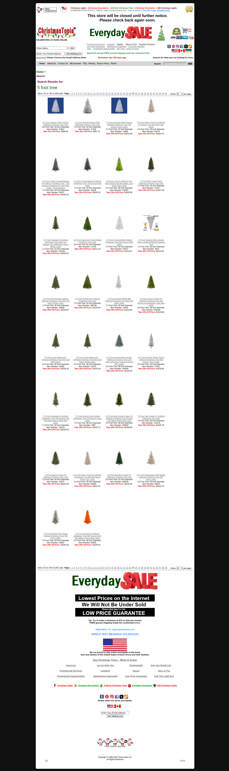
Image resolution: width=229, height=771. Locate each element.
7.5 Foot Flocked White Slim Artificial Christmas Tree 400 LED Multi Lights (119, 301)
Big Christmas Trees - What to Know (115, 660)
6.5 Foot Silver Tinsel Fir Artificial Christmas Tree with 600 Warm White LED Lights (87, 477)
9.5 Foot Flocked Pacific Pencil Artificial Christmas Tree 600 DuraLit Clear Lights (151, 359)
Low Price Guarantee (96, 46)
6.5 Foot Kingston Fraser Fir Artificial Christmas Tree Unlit (119, 476)
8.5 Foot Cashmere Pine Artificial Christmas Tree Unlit (87, 241)
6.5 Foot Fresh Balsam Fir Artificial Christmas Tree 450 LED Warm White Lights (87, 359)
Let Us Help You (105, 665)
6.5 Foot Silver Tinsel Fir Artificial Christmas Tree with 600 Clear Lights (151, 124)
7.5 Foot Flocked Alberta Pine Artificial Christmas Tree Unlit (87, 123)
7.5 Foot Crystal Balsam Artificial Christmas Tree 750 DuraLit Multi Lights (87, 183)
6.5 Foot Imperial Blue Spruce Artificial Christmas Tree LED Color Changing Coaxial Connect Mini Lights (119, 360)
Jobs (89, 49)
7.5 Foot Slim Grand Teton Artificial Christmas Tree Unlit (151, 182)
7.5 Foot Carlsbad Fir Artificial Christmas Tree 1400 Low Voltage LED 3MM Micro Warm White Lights (55, 243)
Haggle (136, 671)
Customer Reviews (136, 46)
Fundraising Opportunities (104, 49)
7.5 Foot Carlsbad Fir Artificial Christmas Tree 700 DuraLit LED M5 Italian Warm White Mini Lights (55, 419)
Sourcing (71, 665)
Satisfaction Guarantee (116, 46)
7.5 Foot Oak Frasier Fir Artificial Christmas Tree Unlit (151, 417)
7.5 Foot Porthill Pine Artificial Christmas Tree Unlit (87, 300)
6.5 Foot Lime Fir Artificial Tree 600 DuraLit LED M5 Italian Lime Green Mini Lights (119, 183)
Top (46, 760)
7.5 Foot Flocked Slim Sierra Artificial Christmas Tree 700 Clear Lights (56, 536)
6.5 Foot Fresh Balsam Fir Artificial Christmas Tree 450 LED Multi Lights (56, 359)
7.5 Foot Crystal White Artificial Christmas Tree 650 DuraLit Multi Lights (119, 242)
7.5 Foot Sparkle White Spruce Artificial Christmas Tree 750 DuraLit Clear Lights (119, 124)
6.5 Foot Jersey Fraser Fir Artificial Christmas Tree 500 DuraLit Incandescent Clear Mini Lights (151, 302)
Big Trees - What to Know (128, 49)
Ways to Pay (164, 671)
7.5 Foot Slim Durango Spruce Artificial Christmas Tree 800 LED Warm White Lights (56, 301)
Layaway (110, 44)
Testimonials (136, 665)
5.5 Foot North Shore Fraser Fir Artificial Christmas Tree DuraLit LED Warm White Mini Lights (119, 418)
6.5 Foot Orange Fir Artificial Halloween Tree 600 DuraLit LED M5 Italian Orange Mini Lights (87, 536)
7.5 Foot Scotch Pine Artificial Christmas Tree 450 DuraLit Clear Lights (87, 418)
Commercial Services (96, 44)
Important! (41, 57)
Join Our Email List (161, 665)
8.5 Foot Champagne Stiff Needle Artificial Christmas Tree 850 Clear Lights (151, 477)
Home (39, 71)
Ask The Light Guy (164, 676)
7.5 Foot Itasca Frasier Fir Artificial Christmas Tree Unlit (55, 476)
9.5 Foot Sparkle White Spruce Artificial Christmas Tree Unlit (56, 123)
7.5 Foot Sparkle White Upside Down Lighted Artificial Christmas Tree (151, 242)
